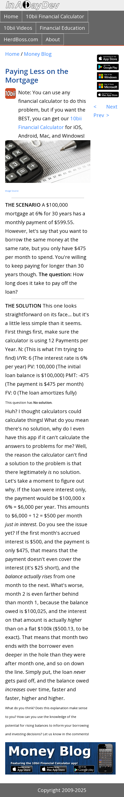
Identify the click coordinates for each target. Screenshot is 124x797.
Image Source (12, 190)
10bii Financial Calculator (55, 16)
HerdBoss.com (21, 39)
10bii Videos (18, 27)
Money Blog (38, 53)
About (53, 39)
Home (11, 16)
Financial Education (62, 27)
